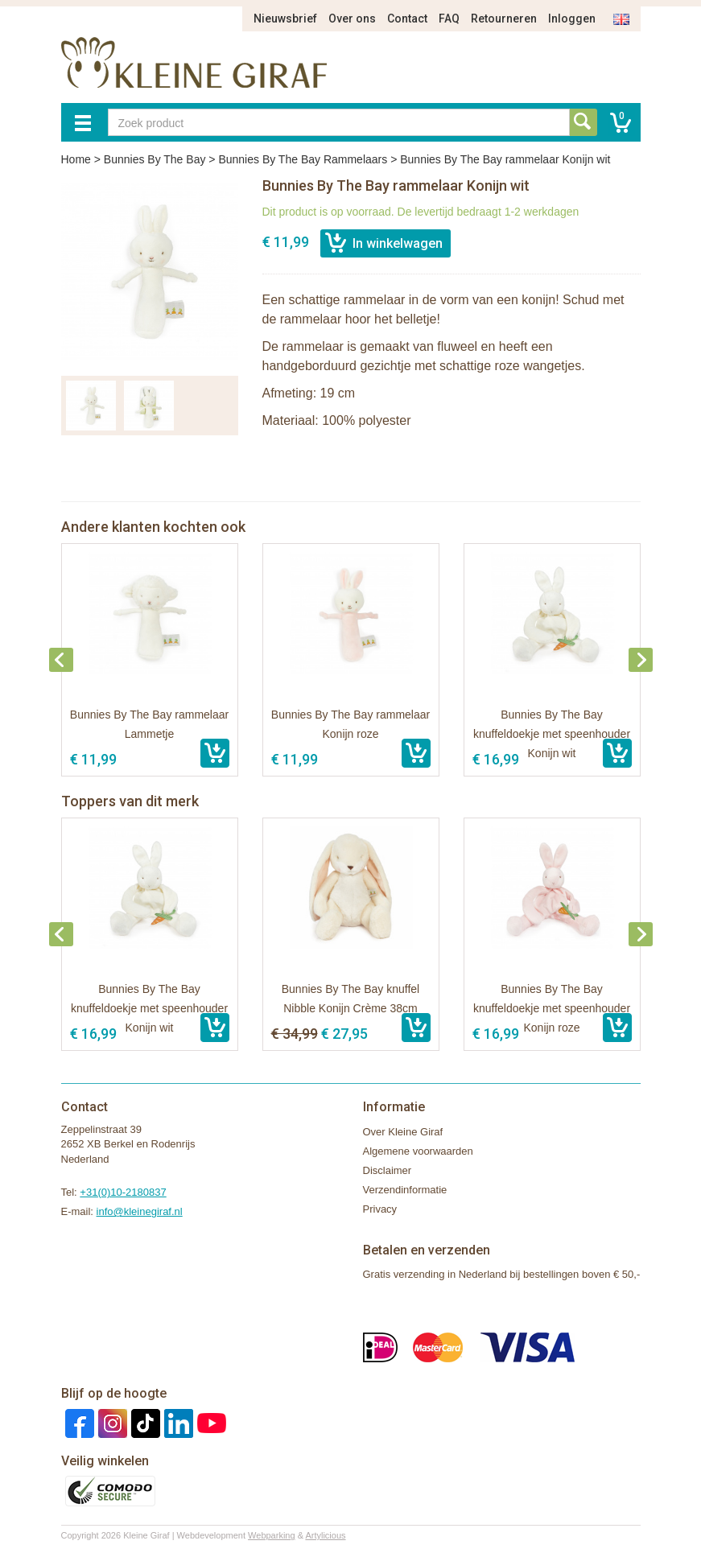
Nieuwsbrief (285, 18)
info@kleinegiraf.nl (140, 1211)
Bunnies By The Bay (155, 159)
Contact (407, 18)
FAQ (449, 18)
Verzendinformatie (405, 1190)
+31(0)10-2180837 (123, 1192)
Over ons (352, 18)
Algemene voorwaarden (418, 1151)
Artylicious (325, 1535)
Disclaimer (387, 1170)
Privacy (380, 1209)
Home (76, 159)
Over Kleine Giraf (403, 1132)
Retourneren (504, 18)
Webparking (271, 1535)
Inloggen (572, 18)
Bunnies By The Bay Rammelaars (302, 159)
